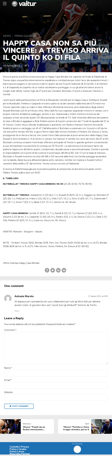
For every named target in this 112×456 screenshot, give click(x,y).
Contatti (14, 448)
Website (8, 393)
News (7, 35)
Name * (8, 369)
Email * (7, 381)
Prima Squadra (26, 35)
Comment (10, 330)
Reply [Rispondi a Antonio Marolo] (17, 311)
